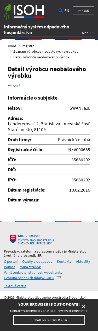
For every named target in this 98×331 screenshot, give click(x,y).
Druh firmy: (19, 140)
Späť (14, 85)
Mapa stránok (30, 267)
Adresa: (15, 118)
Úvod (12, 46)
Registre (28, 46)
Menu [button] (86, 32)
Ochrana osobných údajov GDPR (29, 277)
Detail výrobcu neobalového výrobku (42, 57)
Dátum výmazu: (23, 200)
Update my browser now (49, 320)
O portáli (11, 261)
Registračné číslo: (26, 149)
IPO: (12, 180)
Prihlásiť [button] (83, 11)
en (67, 10)
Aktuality (83, 261)
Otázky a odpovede (37, 261)
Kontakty (64, 261)
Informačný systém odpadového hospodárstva (36, 29)
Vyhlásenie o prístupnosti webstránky (33, 272)
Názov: (15, 108)
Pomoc (9, 267)
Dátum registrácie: (26, 190)
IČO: (12, 160)
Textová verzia (15, 286)
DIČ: (12, 170)
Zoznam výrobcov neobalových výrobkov (45, 51)
